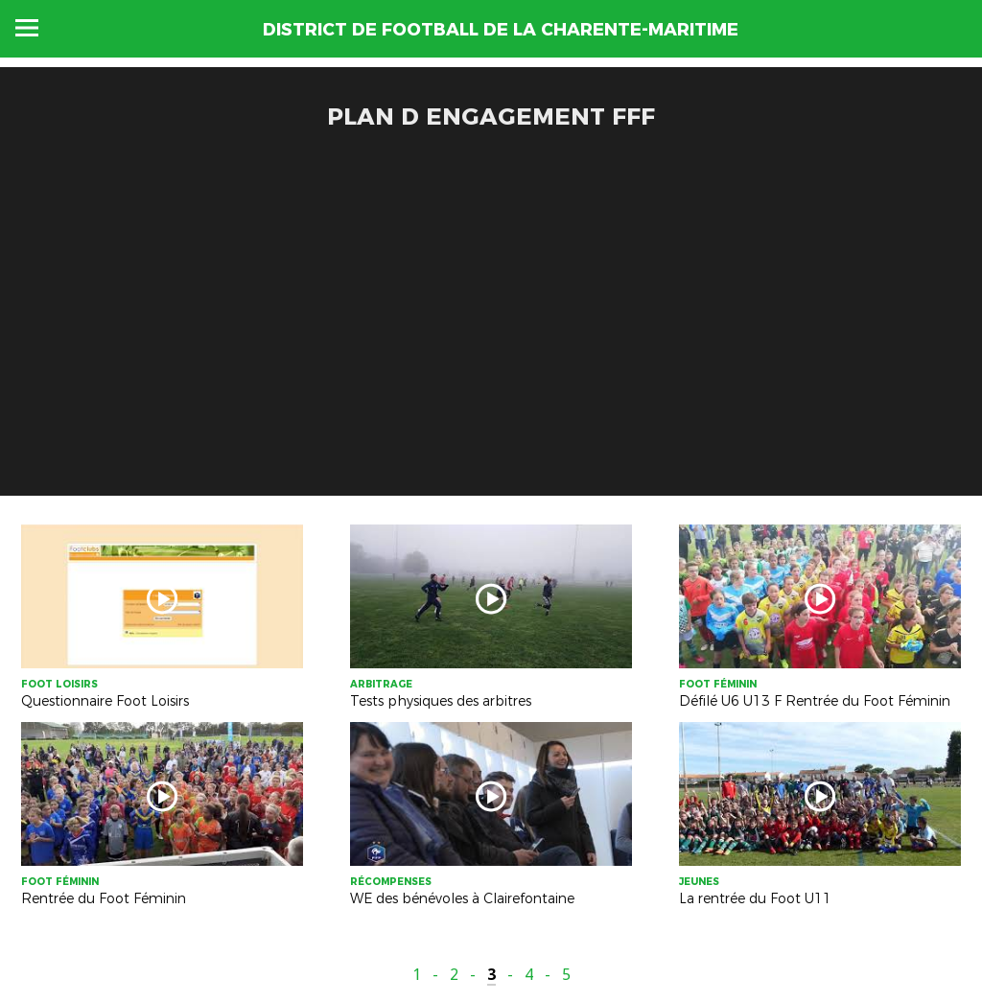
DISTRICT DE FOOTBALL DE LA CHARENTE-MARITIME (500, 29)
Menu (27, 27)
